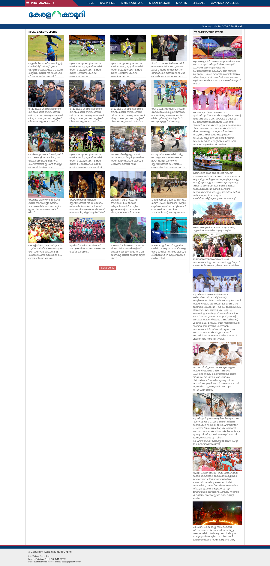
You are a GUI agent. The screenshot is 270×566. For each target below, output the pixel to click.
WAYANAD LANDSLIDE (225, 2)
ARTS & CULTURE (132, 2)
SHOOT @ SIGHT (159, 2)
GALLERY (42, 32)
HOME (90, 2)
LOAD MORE (107, 268)
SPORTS (181, 2)
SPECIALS (199, 2)
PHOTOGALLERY (40, 2)
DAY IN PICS (108, 2)
